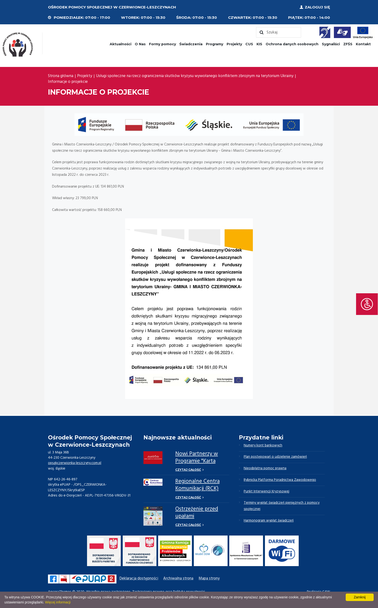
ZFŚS (347, 44)
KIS (259, 44)
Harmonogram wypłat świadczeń (269, 521)
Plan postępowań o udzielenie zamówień (276, 457)
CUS (249, 44)
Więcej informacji (58, 602)
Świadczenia (190, 44)
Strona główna (60, 76)
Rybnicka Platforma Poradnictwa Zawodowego (280, 480)
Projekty (234, 44)
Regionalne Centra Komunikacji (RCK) (197, 485)
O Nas (140, 44)
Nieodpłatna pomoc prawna (265, 469)
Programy (214, 44)
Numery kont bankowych (263, 445)
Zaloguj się (317, 7)
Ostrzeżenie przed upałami (196, 513)
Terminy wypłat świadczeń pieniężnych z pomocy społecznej (282, 507)
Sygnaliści (331, 44)
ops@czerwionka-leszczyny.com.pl (75, 463)
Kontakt (363, 44)
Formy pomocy (162, 44)
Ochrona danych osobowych (292, 44)
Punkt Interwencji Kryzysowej (266, 492)
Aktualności (120, 44)
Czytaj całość (188, 469)
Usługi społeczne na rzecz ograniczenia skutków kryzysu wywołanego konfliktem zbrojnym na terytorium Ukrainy (194, 76)
